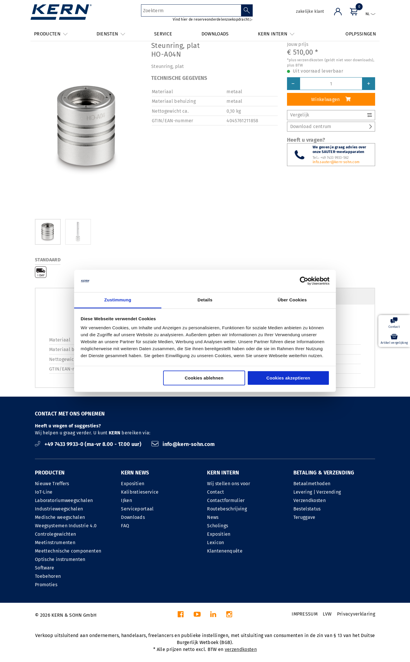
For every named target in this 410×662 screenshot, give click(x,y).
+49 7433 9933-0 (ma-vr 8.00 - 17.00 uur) (89, 444)
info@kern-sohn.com (183, 444)
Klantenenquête (224, 551)
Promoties (46, 584)
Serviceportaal (137, 509)
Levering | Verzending (317, 492)
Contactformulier (226, 500)
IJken (126, 500)
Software (44, 568)
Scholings (217, 525)
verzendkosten (241, 649)
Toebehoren (48, 576)
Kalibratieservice (139, 492)
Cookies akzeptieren (288, 377)
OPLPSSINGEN (360, 34)
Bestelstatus (307, 509)
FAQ (125, 525)
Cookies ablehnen (204, 377)
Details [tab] (204, 299)
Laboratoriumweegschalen (64, 500)
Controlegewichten (55, 534)
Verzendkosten (309, 500)
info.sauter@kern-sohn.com (336, 162)
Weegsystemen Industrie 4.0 (66, 525)
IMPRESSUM (305, 614)
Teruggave (304, 517)
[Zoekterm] (191, 10)
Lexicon (215, 542)
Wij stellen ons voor (228, 483)
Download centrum (331, 126)
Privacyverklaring (356, 614)
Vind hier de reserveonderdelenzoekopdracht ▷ (213, 19)
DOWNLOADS (215, 34)
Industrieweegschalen (59, 509)
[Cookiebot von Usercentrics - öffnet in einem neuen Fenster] (304, 281)
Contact (215, 492)
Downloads (133, 517)
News (212, 517)
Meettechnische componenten (68, 551)
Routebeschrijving (227, 509)
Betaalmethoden (311, 483)
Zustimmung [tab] (117, 299)
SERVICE (163, 34)
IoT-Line (44, 492)
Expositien (132, 483)
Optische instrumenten (60, 559)
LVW (327, 614)
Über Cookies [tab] (292, 299)
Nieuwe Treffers (52, 483)
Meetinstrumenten (55, 542)
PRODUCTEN (50, 472)
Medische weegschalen (60, 517)
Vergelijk (331, 115)
